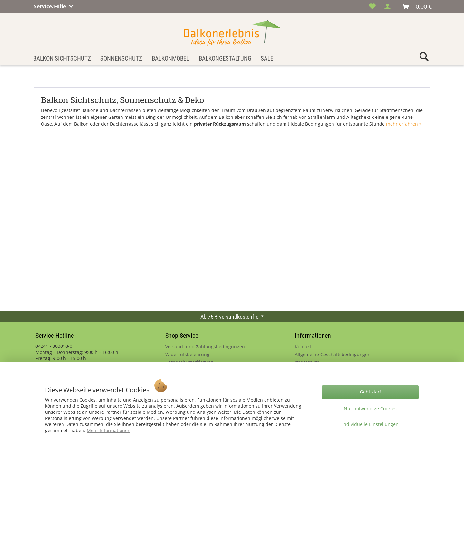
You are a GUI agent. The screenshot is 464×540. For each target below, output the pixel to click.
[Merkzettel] (372, 6)
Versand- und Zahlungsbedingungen (205, 347)
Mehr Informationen (108, 430)
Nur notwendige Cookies (370, 408)
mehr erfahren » (403, 124)
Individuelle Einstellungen (370, 424)
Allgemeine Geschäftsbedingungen (333, 354)
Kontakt (303, 347)
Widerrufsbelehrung (187, 354)
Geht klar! (370, 392)
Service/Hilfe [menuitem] (50, 5)
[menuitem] (372, 6)
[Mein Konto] (389, 6)
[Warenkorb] (417, 6)
